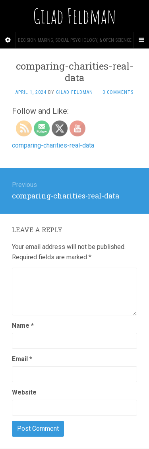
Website (24, 392)
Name (23, 325)
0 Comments (118, 92)
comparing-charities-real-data (53, 145)
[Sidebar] (8, 40)
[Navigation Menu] (141, 40)
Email (22, 359)
